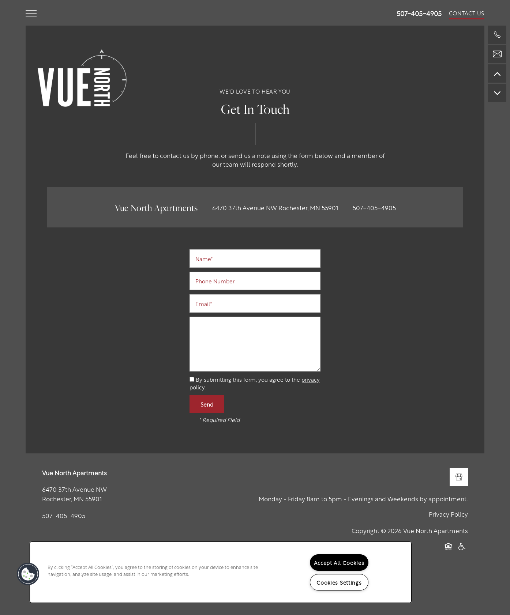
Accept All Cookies (339, 562)
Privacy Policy (448, 513)
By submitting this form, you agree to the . (255, 383)
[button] (467, 13)
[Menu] (31, 13)
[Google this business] (459, 477)
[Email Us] (497, 54)
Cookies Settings (339, 582)
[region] (220, 572)
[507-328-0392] (497, 35)
